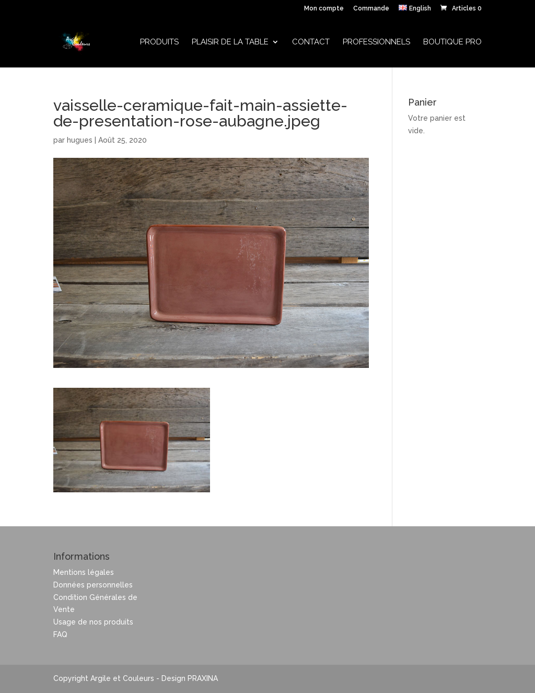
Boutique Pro (452, 42)
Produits (159, 42)
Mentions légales (83, 572)
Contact (311, 42)
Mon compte (324, 8)
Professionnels (376, 42)
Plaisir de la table (230, 42)
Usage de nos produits (93, 622)
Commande (371, 8)
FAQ (60, 634)
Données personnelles (93, 585)
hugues (79, 140)
